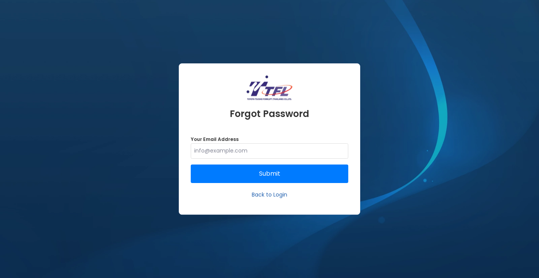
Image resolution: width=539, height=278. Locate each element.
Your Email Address (215, 139)
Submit (269, 173)
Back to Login (269, 194)
